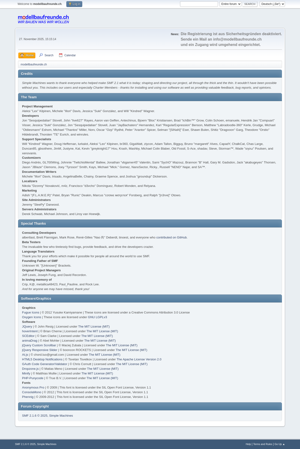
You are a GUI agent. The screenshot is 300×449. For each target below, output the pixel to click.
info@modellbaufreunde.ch (237, 39)
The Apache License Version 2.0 (138, 359)
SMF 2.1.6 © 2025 (34, 415)
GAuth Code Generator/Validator (44, 364)
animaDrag (29, 340)
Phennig (28, 397)
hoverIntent (30, 331)
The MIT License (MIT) (94, 326)
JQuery (27, 326)
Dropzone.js (30, 368)
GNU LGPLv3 (97, 317)
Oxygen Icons (31, 317)
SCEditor (28, 336)
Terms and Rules (262, 444)
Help (248, 444)
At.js (25, 354)
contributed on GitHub (171, 237)
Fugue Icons (30, 312)
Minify (26, 373)
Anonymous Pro (33, 387)
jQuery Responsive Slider (39, 350)
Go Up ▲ (279, 444)
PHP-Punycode (32, 378)
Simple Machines (61, 415)
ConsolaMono (31, 392)
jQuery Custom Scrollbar (39, 345)
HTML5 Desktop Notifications (42, 359)
